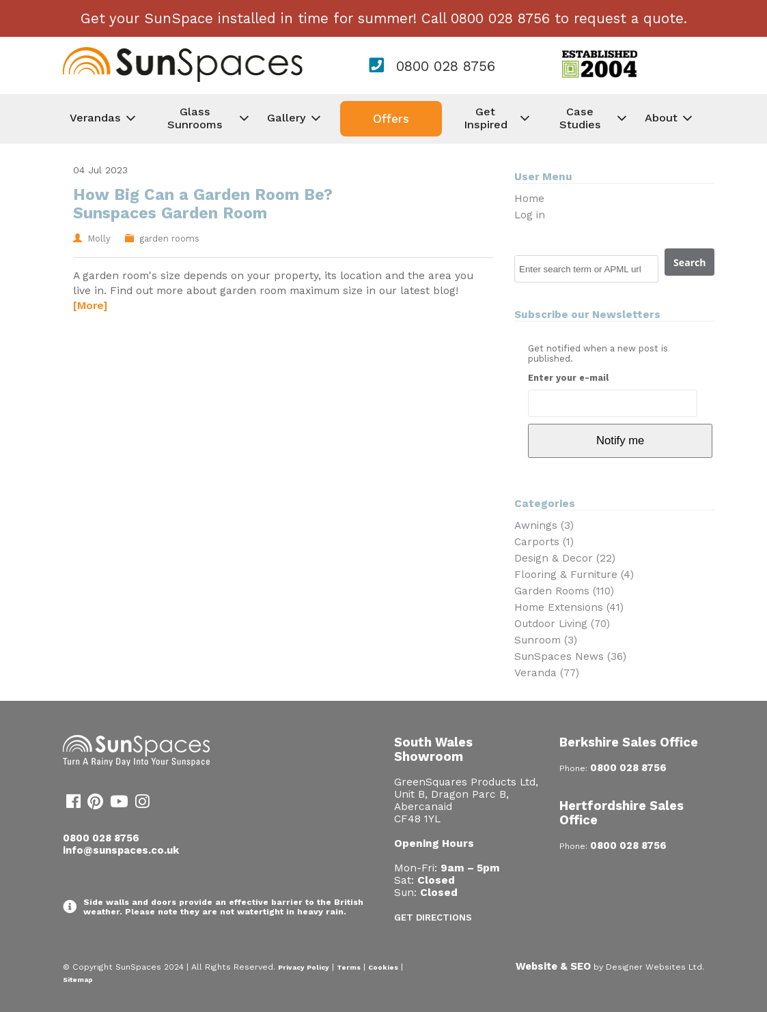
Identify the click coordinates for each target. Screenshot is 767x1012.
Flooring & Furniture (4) (574, 574)
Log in (529, 215)
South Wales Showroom (433, 749)
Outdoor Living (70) (562, 624)
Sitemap (78, 979)
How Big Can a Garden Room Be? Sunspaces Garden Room (203, 204)
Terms (349, 967)
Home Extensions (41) (569, 607)
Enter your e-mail (568, 378)
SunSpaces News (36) (570, 656)
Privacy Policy (303, 967)
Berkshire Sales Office (628, 742)
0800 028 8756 (445, 66)
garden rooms (169, 238)
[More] (90, 305)
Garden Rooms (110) (564, 591)
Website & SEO (553, 966)
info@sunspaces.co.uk (121, 850)
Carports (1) (544, 542)
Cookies (383, 967)
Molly (99, 238)
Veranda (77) (546, 673)
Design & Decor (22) (564, 558)
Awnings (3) (544, 525)
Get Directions (433, 917)
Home (529, 198)
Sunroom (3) (545, 640)
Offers (391, 119)
